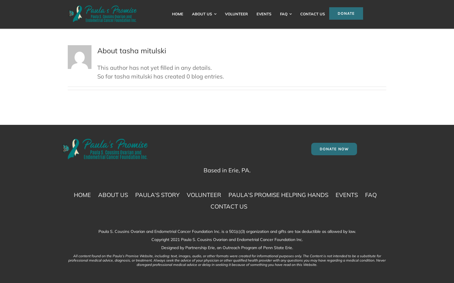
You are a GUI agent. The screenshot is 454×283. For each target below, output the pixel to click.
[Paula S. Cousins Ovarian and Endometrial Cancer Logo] (103, 7)
